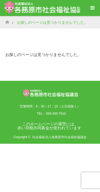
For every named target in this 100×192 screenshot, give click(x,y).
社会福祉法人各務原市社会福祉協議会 (59, 137)
